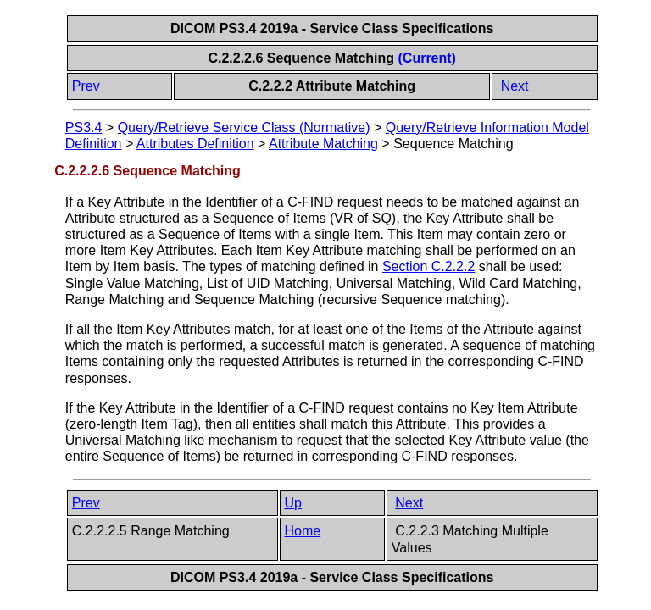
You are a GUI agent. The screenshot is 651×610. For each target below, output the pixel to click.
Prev (86, 86)
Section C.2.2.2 (428, 266)
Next (515, 86)
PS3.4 (84, 127)
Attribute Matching (323, 143)
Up (293, 503)
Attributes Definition (195, 143)
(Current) (427, 58)
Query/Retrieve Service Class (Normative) (244, 127)
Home (303, 531)
